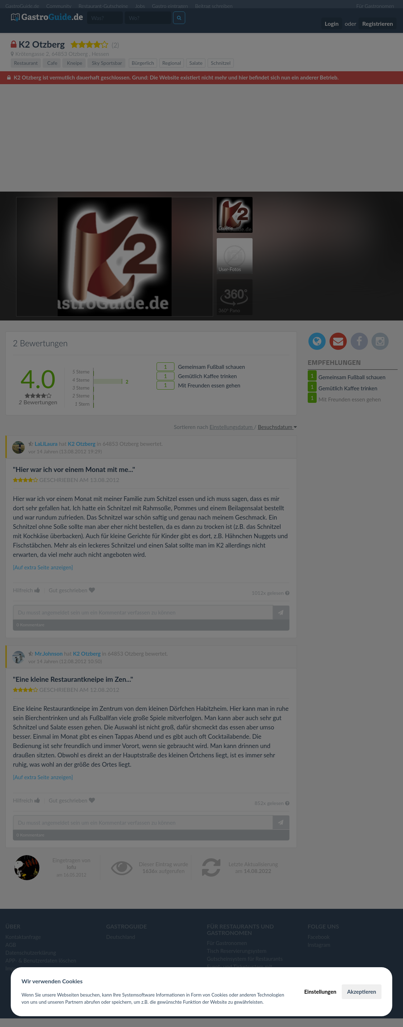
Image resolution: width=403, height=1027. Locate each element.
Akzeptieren (361, 991)
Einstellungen (320, 991)
